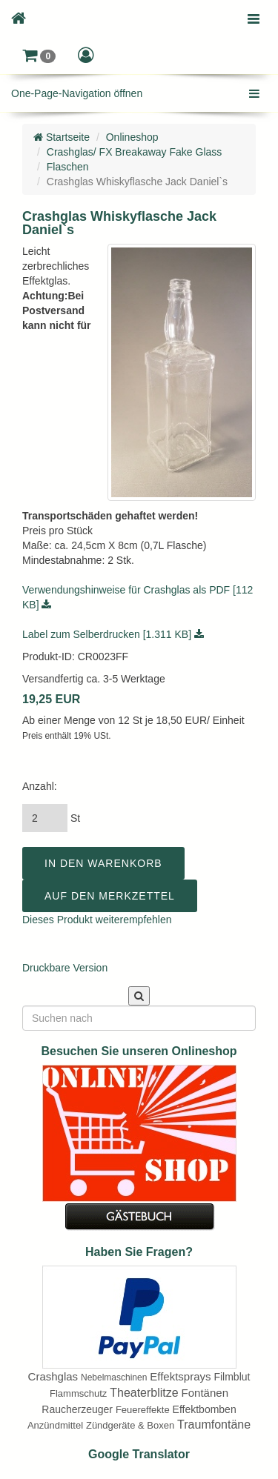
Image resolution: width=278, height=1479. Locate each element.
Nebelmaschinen (114, 1377)
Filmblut (232, 1377)
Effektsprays (180, 1376)
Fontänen (205, 1392)
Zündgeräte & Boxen (130, 1425)
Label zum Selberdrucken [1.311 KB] (113, 634)
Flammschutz (78, 1393)
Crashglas (53, 1376)
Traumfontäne (214, 1424)
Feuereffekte (143, 1409)
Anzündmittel (55, 1425)
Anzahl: (39, 786)
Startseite (61, 137)
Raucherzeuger (77, 1409)
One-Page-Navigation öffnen (76, 93)
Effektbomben (204, 1409)
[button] (39, 55)
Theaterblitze (144, 1392)
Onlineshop (132, 137)
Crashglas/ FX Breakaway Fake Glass (134, 152)
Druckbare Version (64, 968)
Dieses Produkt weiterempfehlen (97, 919)
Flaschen (68, 167)
